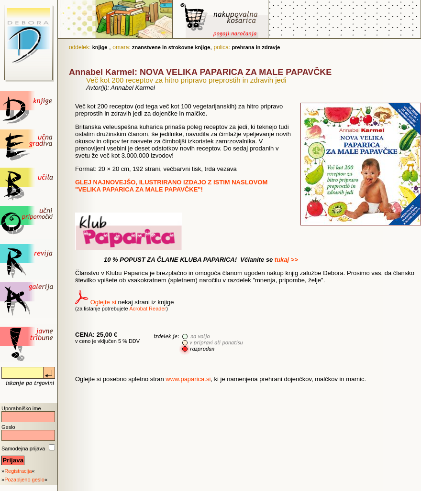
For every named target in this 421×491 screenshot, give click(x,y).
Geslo (8, 427)
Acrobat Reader (147, 308)
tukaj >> (286, 259)
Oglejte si (103, 302)
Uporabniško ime (21, 408)
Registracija (18, 471)
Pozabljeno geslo (24, 479)
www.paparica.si (188, 379)
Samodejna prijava (23, 448)
